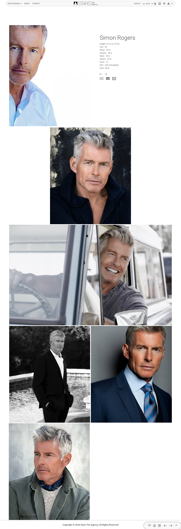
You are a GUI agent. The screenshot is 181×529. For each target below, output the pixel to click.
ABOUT (27, 4)
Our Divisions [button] (13, 4)
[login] (147, 3)
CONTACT (36, 4)
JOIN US (137, 4)
